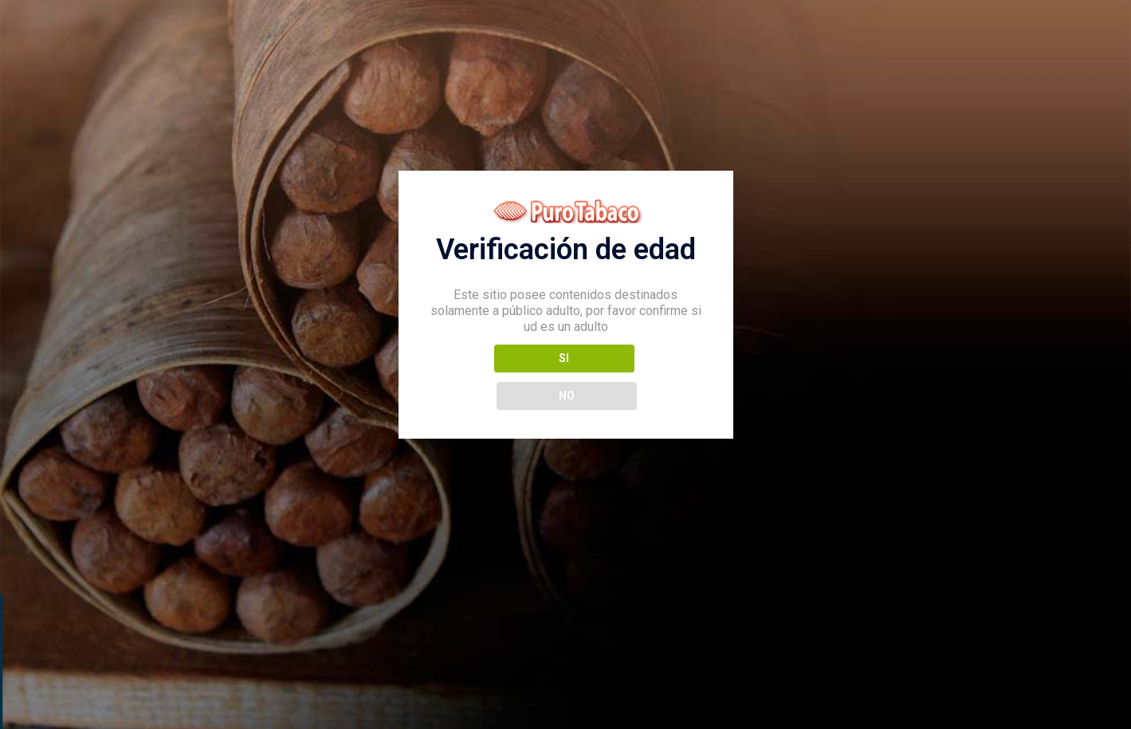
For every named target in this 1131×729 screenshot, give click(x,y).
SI (494, 376)
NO (636, 376)
